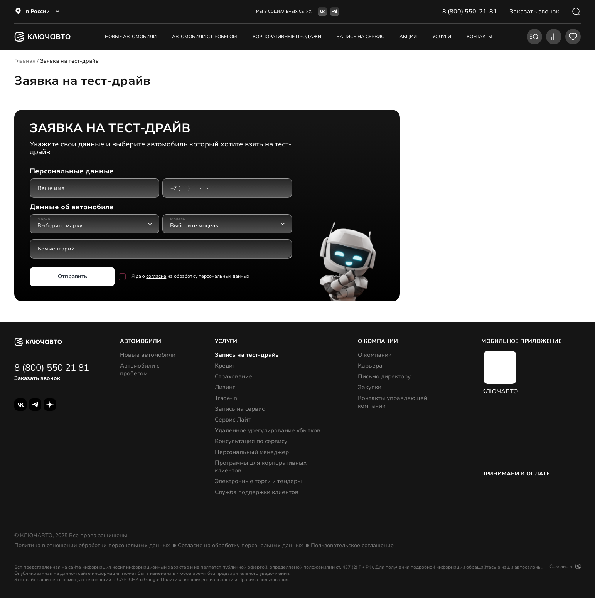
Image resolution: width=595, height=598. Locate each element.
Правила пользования (263, 579)
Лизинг (225, 387)
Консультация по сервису (251, 441)
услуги (441, 37)
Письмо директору (384, 376)
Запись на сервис (240, 409)
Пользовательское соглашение (352, 545)
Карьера (370, 366)
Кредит (225, 366)
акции (408, 37)
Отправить (72, 276)
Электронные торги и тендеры (258, 481)
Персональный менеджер (252, 452)
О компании (375, 355)
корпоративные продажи (287, 37)
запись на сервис (360, 37)
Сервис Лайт (233, 419)
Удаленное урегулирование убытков (267, 430)
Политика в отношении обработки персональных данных (92, 545)
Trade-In (226, 398)
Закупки (369, 387)
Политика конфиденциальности (197, 579)
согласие (156, 276)
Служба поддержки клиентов (256, 492)
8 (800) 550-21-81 (469, 11)
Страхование (233, 376)
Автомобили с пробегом (204, 37)
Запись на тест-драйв (247, 355)
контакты (479, 37)
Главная (24, 61)
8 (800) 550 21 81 (51, 367)
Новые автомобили (131, 37)
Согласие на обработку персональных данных (240, 545)
